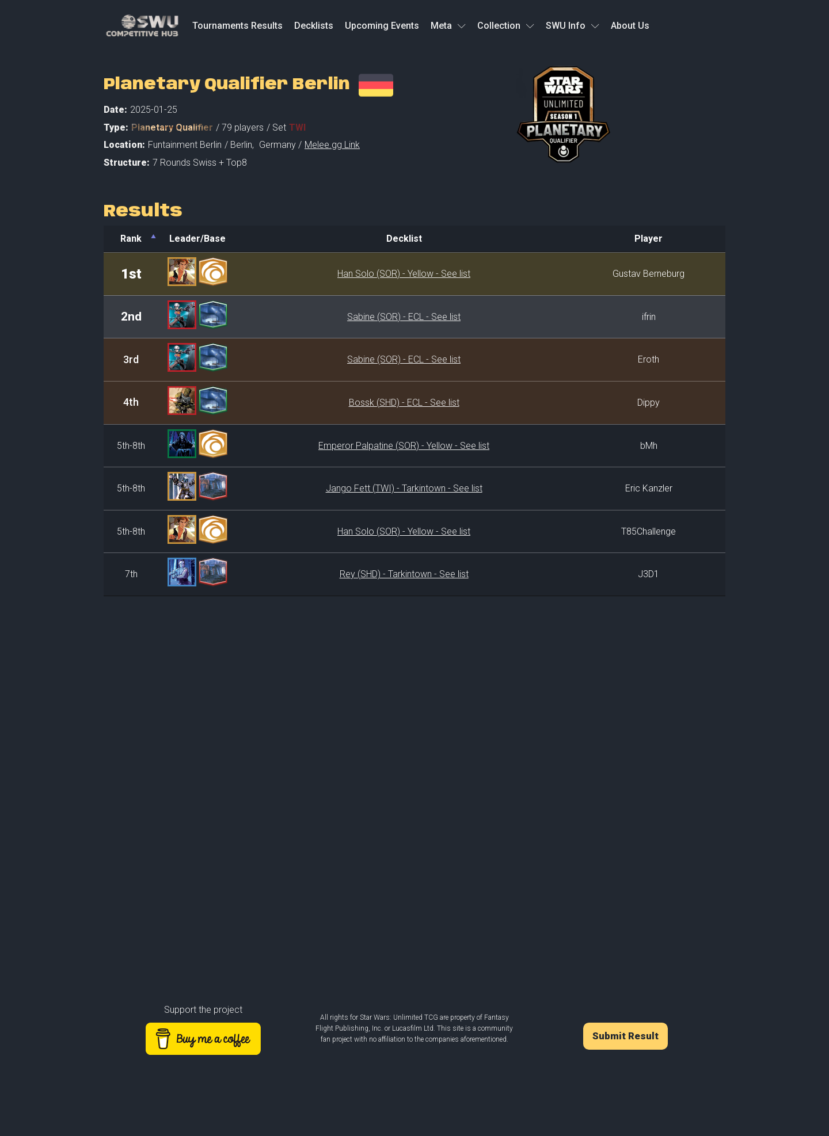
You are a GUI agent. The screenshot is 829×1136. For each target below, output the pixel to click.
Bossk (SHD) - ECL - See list (404, 402)
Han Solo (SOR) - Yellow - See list (403, 273)
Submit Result (625, 1036)
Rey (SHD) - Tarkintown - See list (404, 574)
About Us (630, 25)
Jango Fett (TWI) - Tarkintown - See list (404, 488)
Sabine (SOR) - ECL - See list (404, 316)
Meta (448, 25)
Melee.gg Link (332, 144)
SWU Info (572, 25)
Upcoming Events (382, 25)
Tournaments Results (237, 25)
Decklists (313, 25)
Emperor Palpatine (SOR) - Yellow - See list (403, 445)
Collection (505, 25)
